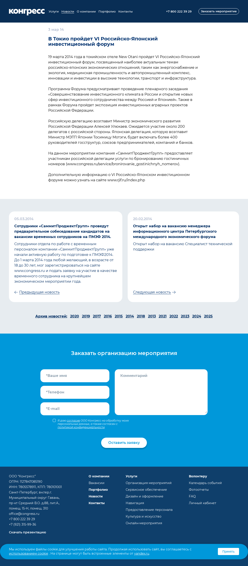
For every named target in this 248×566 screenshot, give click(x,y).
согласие (73, 420)
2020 (74, 316)
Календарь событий (205, 483)
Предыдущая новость (39, 292)
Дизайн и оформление (144, 496)
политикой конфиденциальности (81, 427)
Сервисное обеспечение (146, 490)
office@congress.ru (24, 514)
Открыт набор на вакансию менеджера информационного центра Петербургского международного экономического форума (175, 231)
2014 (130, 316)
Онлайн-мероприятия (144, 523)
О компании (86, 11)
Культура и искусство (143, 516)
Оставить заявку (124, 443)
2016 (108, 316)
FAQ (192, 496)
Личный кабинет (202, 503)
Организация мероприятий (149, 483)
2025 (208, 316)
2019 (86, 316)
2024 (196, 316)
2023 (185, 316)
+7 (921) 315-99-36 (22, 524)
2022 (173, 316)
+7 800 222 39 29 (22, 519)
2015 (119, 316)
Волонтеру (198, 476)
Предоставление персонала (149, 510)
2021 (163, 316)
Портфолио (107, 11)
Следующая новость (152, 292)
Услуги (54, 11)
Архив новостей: (51, 316)
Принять (228, 551)
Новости (67, 11)
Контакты (125, 11)
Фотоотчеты (199, 490)
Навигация (135, 503)
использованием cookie (28, 553)
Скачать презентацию (27, 532)
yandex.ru (141, 553)
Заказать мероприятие (219, 11)
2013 (152, 316)
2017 (97, 316)
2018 (141, 316)
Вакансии (96, 483)
